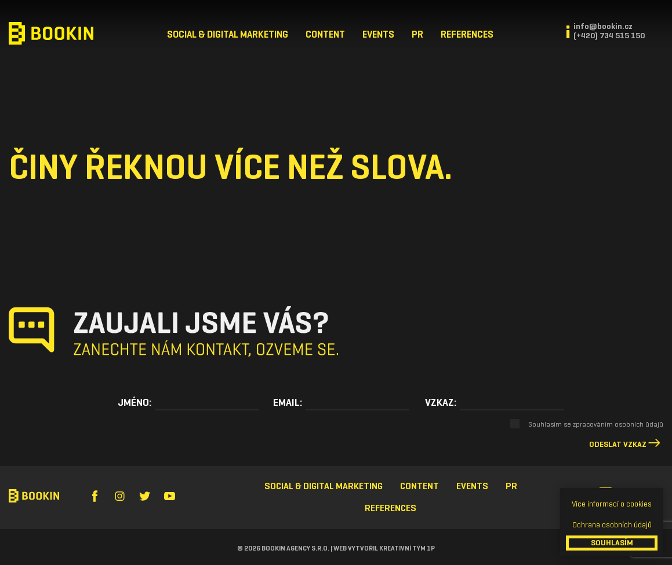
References (467, 34)
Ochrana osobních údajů (612, 525)
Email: (287, 402)
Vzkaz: (440, 402)
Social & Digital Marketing (227, 34)
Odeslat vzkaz (617, 444)
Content (325, 34)
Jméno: (134, 402)
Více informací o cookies (612, 504)
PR (417, 34)
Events (378, 34)
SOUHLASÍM (612, 543)
